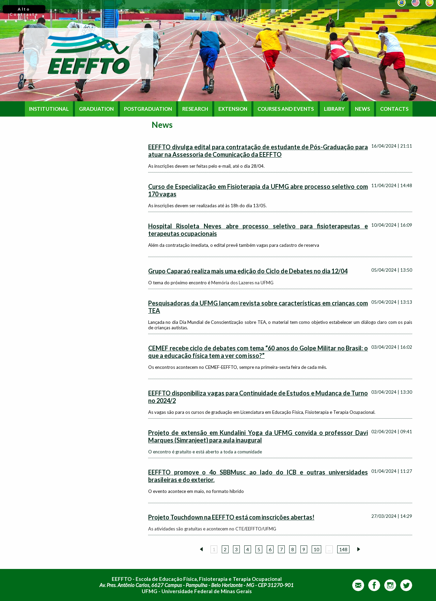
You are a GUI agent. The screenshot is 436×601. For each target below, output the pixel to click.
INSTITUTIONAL (49, 108)
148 (343, 549)
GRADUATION (96, 108)
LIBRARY (334, 108)
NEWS (362, 108)
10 (316, 549)
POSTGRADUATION (148, 108)
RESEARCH (195, 108)
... (329, 549)
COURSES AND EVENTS (286, 108)
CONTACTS (394, 108)
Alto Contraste (24, 9)
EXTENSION (232, 108)
